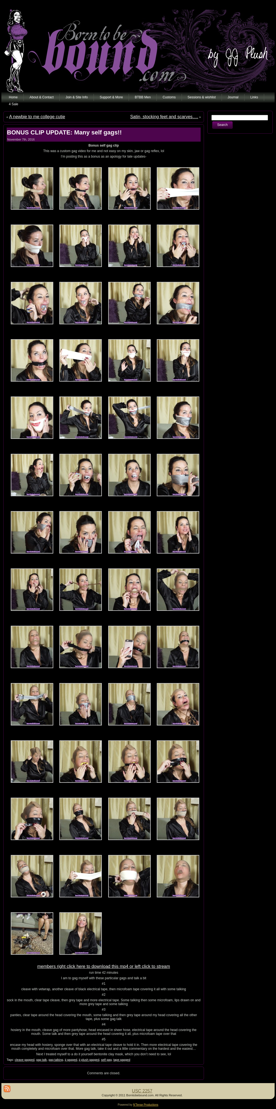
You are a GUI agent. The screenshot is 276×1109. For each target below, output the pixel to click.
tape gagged (121, 1059)
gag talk (41, 1059)
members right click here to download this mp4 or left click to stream (103, 966)
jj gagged (71, 1059)
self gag (106, 1059)
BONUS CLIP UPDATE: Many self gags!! (64, 132)
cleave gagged (24, 1059)
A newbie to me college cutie (37, 116)
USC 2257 (142, 1091)
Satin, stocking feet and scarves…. (164, 116)
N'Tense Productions (145, 1104)
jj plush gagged (89, 1059)
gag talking (56, 1059)
